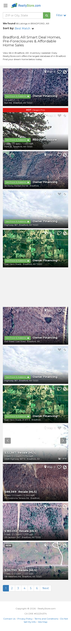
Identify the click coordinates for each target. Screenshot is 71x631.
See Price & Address (17, 96)
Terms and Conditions (46, 618)
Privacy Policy (24, 618)
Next (45, 588)
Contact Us (9, 618)
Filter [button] (61, 15)
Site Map (42, 621)
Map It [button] (50, 71)
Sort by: (8, 28)
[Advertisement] (35, 287)
